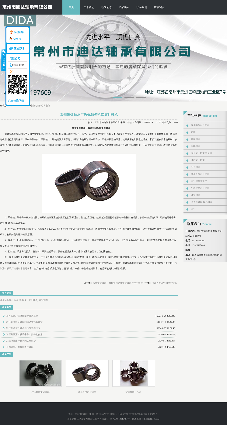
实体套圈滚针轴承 (200, 125)
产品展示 (124, 7)
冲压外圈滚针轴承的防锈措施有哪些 (24, 322)
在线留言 (159, 7)
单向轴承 (195, 139)
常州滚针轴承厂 (155, 145)
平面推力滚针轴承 (28, 300)
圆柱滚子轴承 (198, 160)
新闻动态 (106, 7)
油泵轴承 (195, 195)
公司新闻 (45, 105)
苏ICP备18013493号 (120, 418)
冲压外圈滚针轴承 (9, 300)
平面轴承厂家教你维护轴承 (19, 347)
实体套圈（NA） (133, 392)
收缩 (3, 60)
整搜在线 (147, 418)
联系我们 (141, 7)
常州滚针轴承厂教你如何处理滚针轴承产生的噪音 (118, 283)
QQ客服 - (18, 38)
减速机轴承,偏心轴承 (201, 202)
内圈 (193, 132)
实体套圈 (43, 300)
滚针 (193, 209)
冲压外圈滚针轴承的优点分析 (21, 340)
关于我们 (89, 7)
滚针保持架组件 (199, 181)
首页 (71, 7)
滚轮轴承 (195, 146)
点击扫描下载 (16, 100)
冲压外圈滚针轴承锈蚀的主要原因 (23, 328)
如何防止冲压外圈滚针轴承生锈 (22, 315)
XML (156, 418)
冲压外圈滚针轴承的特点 (164, 283)
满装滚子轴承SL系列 (201, 153)
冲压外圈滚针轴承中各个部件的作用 (24, 334)
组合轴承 (195, 167)
